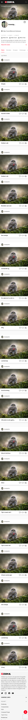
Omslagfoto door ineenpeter (9, 6)
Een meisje (4, 235)
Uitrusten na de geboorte (8, 420)
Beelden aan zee (6, 206)
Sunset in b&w (5, 113)
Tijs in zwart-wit (6, 545)
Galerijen (8, 50)
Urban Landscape (6, 575)
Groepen (15, 50)
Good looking (5, 390)
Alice (2, 482)
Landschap (4, 361)
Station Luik (4, 143)
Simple (3, 84)
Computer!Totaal (5, 712)
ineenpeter (5, 60)
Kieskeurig (3, 704)
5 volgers (10, 35)
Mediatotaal (4, 717)
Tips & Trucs (4, 715)
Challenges (22, 50)
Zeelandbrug (5, 268)
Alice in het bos (5, 453)
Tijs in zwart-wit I (6, 512)
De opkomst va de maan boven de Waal (8, 298)
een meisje (4, 604)
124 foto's (3, 35)
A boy (3, 667)
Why (2, 327)
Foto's (2, 50)
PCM (2, 709)
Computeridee (5, 706)
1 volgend (16, 35)
